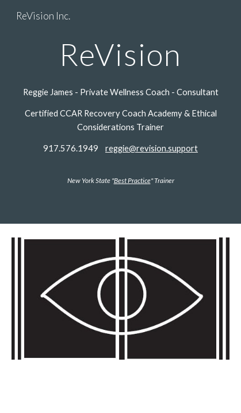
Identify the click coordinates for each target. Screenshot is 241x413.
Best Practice (132, 180)
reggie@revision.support (151, 148)
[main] (120, 54)
